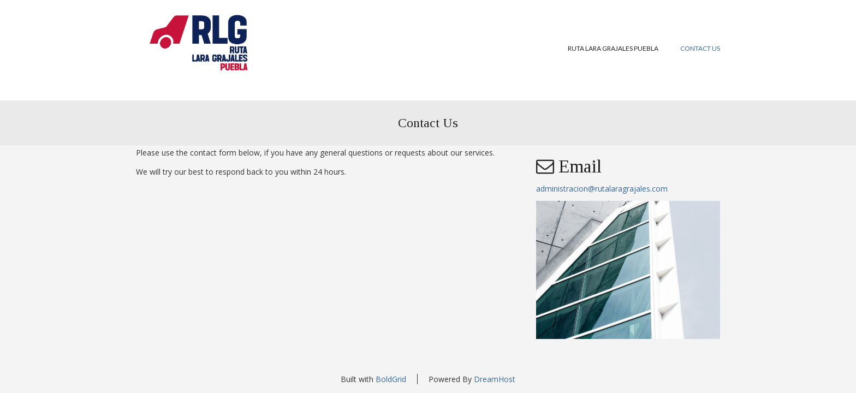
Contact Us (700, 48)
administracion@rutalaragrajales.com (602, 188)
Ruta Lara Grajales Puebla (613, 48)
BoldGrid (391, 379)
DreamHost (494, 379)
